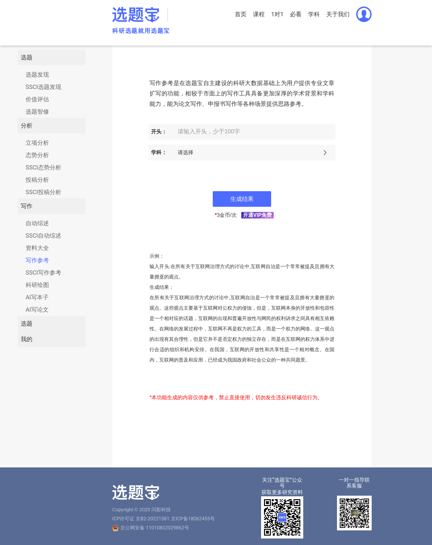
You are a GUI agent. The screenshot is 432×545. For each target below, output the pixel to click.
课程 (259, 14)
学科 (314, 14)
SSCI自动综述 (43, 235)
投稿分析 (37, 179)
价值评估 (37, 99)
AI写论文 (37, 309)
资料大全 (37, 247)
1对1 (277, 14)
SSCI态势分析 (43, 167)
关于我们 (338, 14)
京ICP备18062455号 (193, 519)
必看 (296, 14)
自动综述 (37, 223)
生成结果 (242, 199)
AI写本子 (37, 297)
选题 (26, 57)
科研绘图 (37, 284)
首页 (240, 14)
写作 (26, 206)
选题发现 (37, 74)
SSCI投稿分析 (43, 192)
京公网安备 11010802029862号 (154, 528)
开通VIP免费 (257, 215)
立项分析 (37, 142)
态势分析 (37, 155)
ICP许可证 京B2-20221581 (140, 519)
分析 (26, 125)
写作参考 (37, 260)
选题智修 (37, 111)
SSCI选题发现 (43, 86)
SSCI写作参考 (43, 272)
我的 (26, 339)
